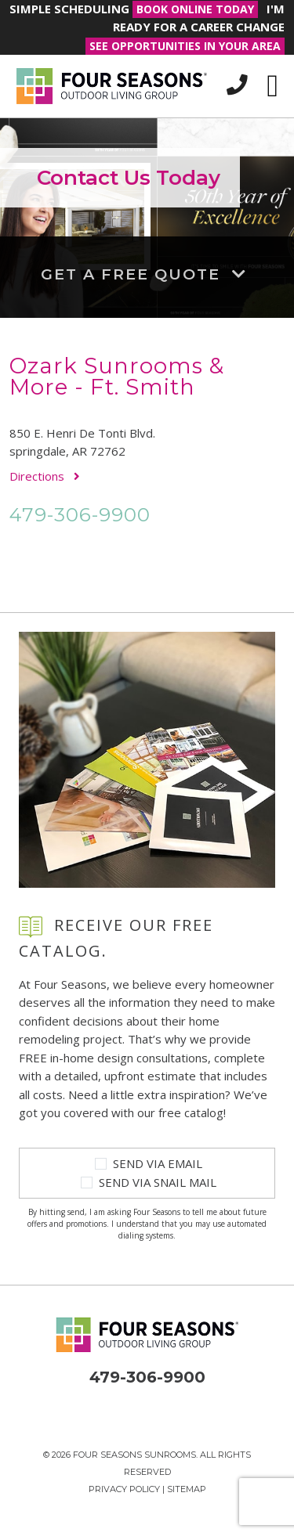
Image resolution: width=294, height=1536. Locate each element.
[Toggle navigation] (272, 86)
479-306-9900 (80, 514)
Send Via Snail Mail (157, 1182)
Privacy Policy (124, 1489)
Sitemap (186, 1489)
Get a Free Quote (147, 273)
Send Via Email (157, 1163)
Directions (44, 476)
